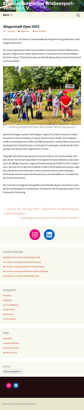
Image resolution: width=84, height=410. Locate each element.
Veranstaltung (9, 319)
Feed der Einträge (11, 343)
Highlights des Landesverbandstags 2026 (21, 257)
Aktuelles (7, 295)
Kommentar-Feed (11, 347)
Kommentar (8, 314)
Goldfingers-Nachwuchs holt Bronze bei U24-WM (50, 218)
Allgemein (24, 31)
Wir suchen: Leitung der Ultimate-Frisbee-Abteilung (26, 271)
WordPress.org (10, 352)
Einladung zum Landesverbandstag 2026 (21, 276)
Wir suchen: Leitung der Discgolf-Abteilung (22, 262)
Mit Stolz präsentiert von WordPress (19, 403)
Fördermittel (8, 309)
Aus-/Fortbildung (10, 305)
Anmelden (7, 338)
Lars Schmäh (40, 31)
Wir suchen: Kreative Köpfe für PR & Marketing (23, 266)
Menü (6, 15)
